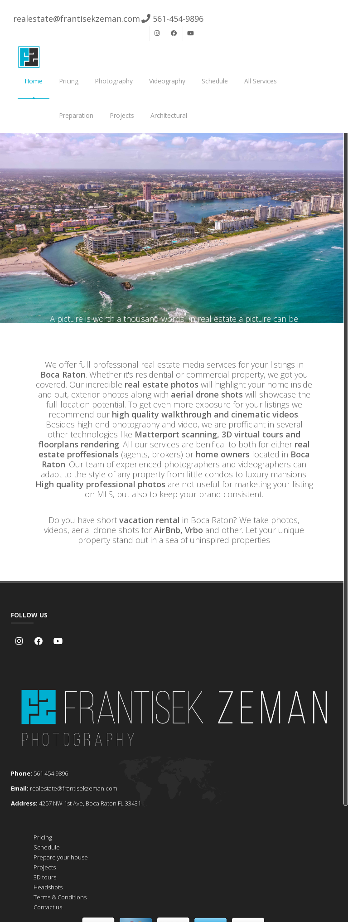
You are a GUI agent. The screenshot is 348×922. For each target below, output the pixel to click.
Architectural (168, 115)
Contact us (48, 907)
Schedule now (174, 269)
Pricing (68, 81)
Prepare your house (61, 857)
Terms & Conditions (60, 897)
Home (33, 81)
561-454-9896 (172, 18)
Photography (114, 81)
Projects (122, 115)
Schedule (215, 81)
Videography (167, 81)
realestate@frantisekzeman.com (75, 18)
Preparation (76, 115)
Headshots (48, 887)
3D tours (45, 877)
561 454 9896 (51, 773)
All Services (260, 81)
